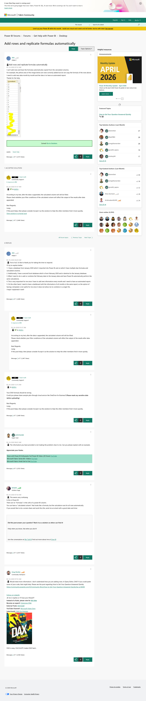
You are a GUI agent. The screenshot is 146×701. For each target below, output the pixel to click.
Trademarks (137, 687)
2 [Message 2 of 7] (12, 655)
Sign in (123, 20)
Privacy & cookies (115, 687)
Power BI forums (12, 35)
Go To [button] (137, 20)
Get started (109, 28)
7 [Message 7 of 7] (12, 220)
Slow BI (53, 539)
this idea (34, 600)
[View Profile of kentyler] (14, 488)
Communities (66, 15)
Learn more (8, 8)
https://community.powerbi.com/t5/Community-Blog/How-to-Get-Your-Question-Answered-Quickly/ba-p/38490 (46, 587)
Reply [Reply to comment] (87, 225)
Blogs (75, 15)
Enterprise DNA (26, 603)
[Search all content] (116, 25)
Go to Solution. (52, 143)
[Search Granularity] (82, 25)
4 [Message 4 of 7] (12, 468)
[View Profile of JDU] (13, 58)
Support (92, 15)
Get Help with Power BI (45, 35)
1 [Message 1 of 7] (12, 157)
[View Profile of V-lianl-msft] (22, 177)
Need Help (16, 152)
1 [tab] (116, 98)
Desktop (63, 35)
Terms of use (127, 687)
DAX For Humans (22, 611)
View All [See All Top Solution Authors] (102, 161)
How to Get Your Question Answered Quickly (115, 114)
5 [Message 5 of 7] (12, 415)
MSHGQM (20, 606)
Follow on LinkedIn (13, 595)
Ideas (56, 15)
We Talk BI (28, 539)
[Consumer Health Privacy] (31, 694)
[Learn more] (106, 94)
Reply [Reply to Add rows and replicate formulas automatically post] (87, 156)
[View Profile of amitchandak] (19, 435)
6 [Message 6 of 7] (12, 299)
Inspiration (48, 15)
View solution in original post (17, 213)
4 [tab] (120, 98)
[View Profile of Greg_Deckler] (16, 572)
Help (129, 20)
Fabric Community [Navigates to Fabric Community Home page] (26, 15)
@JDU (16, 189)
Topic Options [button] (86, 49)
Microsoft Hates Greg (28, 608)
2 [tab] (117, 98)
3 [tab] (118, 98)
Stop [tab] (122, 99)
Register (115, 20)
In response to (11, 182)
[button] (73, 49)
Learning (83, 15)
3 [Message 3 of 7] (12, 553)
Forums (39, 15)
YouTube (54, 456)
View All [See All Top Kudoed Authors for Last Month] (102, 204)
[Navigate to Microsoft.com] (10, 15)
